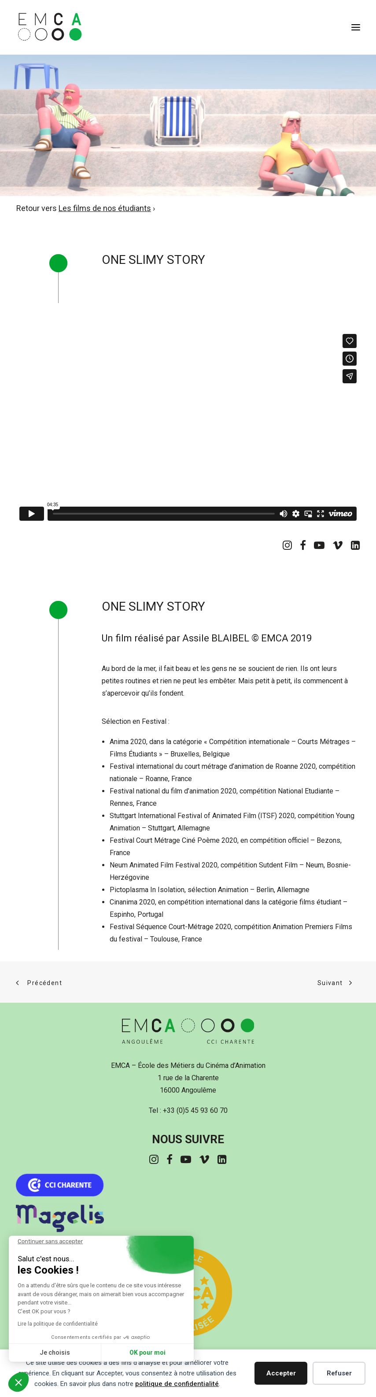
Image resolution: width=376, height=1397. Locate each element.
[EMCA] (68, 27)
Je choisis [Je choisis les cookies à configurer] (55, 1352)
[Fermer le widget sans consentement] (50, 1241)
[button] (355, 27)
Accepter (281, 1373)
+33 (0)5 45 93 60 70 (195, 1110)
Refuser (339, 1373)
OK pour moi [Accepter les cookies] (147, 1352)
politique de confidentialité (177, 1384)
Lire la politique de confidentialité (58, 1324)
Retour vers (83, 208)
